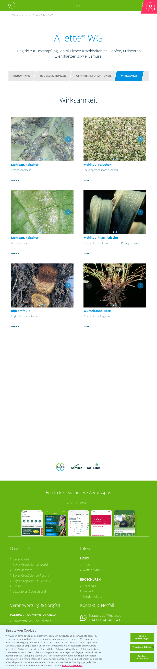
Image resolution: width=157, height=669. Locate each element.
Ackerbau (89, 563)
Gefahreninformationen (93, 75)
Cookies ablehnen (142, 647)
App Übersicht (80, 481)
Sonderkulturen (93, 574)
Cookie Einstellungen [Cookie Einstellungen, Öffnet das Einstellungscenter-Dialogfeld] (142, 637)
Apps (86, 542)
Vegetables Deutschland (29, 569)
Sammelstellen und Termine (32, 599)
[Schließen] (153, 647)
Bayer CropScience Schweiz (32, 558)
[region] (78, 647)
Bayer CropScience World (30, 542)
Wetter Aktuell (92, 548)
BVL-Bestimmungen (53, 75)
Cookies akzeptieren (142, 657)
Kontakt (90, 606)
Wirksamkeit (129, 75)
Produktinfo (21, 75)
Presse (17, 564)
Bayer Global (21, 537)
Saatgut (88, 569)
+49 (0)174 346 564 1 (106, 598)
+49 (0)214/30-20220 (106, 622)
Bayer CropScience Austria (31, 553)
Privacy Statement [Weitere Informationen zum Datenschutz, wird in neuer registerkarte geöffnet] (72, 665)
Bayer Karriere (22, 548)
